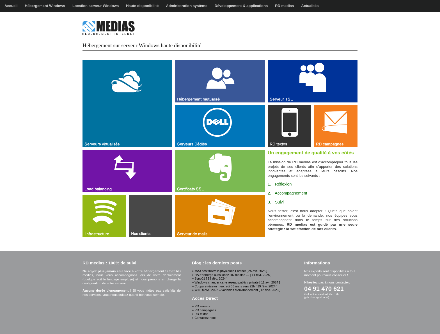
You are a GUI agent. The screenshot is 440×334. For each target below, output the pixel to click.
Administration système (186, 6)
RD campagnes (205, 310)
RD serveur (202, 306)
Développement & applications (241, 6)
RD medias (284, 6)
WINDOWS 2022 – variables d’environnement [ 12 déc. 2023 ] (237, 290)
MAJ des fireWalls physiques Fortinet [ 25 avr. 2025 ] (230, 271)
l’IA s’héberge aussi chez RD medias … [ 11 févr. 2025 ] (232, 274)
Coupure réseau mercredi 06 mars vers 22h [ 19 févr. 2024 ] (235, 286)
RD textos (201, 313)
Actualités (309, 6)
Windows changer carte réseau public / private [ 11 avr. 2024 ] (237, 282)
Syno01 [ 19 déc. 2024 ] (210, 278)
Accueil (10, 6)
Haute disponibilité (142, 6)
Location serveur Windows (95, 6)
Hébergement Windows (45, 6)
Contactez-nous (205, 317)
